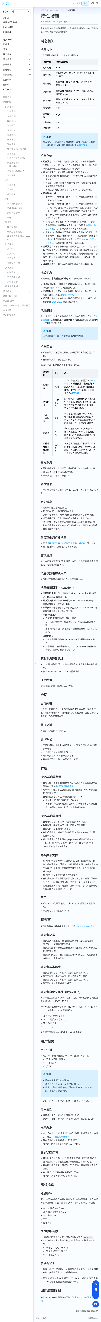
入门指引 (7, 18)
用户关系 (11, 258)
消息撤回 (11, 125)
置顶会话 (11, 189)
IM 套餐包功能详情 (65, 786)
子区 (9, 218)
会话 (7, 180)
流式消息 (11, 121)
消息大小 (11, 111)
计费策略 (75, 393)
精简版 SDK (8, 301)
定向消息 (11, 144)
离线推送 (9, 268)
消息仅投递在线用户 (16, 158)
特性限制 (7, 102)
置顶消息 (11, 153)
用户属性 (11, 253)
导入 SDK (7, 40)
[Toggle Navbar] (97, 3)
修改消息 (11, 135)
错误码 (6, 85)
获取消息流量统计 (15, 171)
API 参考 (7, 89)
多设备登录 (12, 282)
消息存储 (11, 116)
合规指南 (7, 310)
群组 (7, 199)
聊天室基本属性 (14, 232)
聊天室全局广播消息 (16, 149)
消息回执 (11, 130)
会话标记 (11, 194)
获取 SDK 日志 (10, 296)
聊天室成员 (12, 227)
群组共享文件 (13, 213)
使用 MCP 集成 (10, 22)
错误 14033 (55, 288)
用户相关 (9, 244)
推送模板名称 (13, 277)
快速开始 (7, 32)
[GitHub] (93, 3)
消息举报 (11, 175)
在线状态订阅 (13, 263)
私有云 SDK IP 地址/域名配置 (16, 305)
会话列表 (11, 185)
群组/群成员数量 (14, 203)
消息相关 (9, 107)
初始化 (6, 44)
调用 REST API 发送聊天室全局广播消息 (66, 543)
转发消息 (11, 139)
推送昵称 (11, 272)
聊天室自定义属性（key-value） (18, 238)
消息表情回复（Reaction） (13, 164)
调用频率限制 (11, 286)
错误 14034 (67, 295)
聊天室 (8, 222)
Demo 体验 (8, 27)
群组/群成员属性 (14, 208)
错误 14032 (57, 302)
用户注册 (11, 249)
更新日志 (7, 97)
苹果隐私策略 (9, 315)
